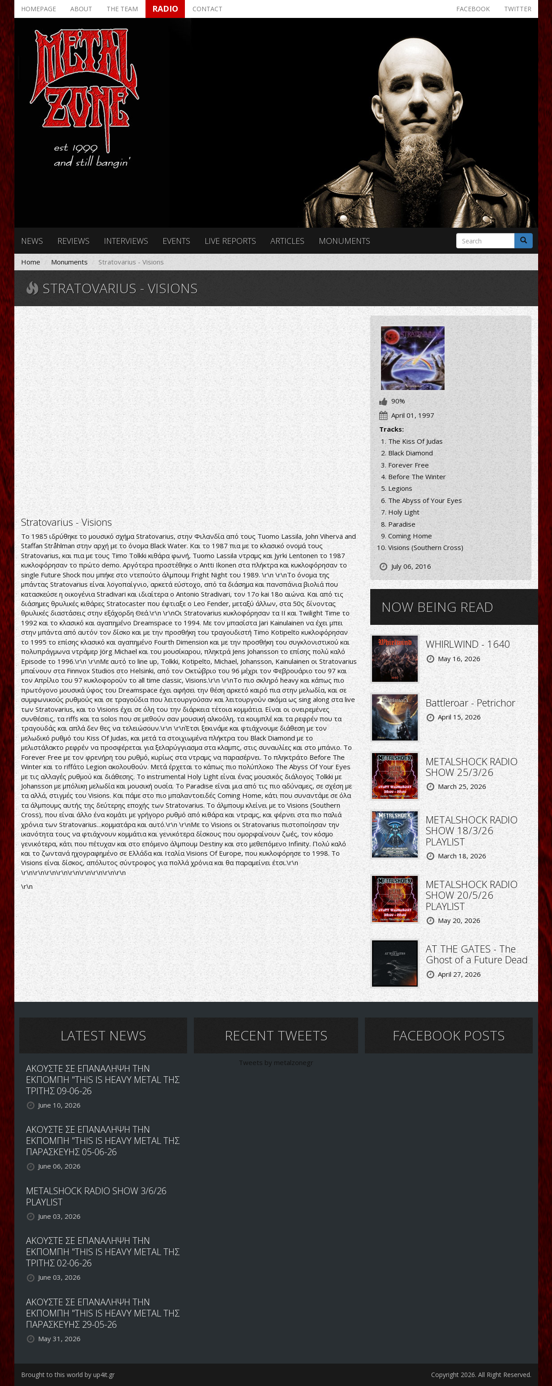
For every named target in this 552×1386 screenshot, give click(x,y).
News (32, 240)
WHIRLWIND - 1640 (468, 643)
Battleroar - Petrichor (470, 702)
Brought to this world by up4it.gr (68, 1374)
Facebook (473, 8)
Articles (287, 240)
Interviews (126, 240)
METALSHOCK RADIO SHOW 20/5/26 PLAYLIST (472, 894)
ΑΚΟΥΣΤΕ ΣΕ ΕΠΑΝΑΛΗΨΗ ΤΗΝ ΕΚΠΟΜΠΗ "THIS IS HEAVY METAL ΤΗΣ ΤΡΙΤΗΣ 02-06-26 (103, 1251)
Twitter (517, 8)
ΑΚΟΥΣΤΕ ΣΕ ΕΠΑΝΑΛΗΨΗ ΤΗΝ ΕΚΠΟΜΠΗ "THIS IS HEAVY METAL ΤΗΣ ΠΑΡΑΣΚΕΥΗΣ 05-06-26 (103, 1140)
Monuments (344, 240)
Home (30, 261)
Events (176, 240)
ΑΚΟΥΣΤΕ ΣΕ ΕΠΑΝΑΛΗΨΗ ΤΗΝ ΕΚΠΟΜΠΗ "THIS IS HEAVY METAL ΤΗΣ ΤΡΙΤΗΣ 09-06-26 (103, 1079)
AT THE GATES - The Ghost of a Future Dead (477, 954)
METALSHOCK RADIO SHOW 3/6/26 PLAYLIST (96, 1196)
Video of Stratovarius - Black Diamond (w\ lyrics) (189, 410)
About (81, 8)
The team (122, 8)
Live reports (230, 240)
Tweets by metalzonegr (276, 1062)
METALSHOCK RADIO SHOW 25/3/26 (472, 766)
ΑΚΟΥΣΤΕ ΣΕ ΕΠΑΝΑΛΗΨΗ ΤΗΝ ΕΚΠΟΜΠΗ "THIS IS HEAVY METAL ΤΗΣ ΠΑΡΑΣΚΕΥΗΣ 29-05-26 (103, 1313)
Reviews (73, 240)
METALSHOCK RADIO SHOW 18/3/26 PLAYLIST (472, 830)
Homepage (38, 8)
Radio (165, 8)
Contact (208, 8)
